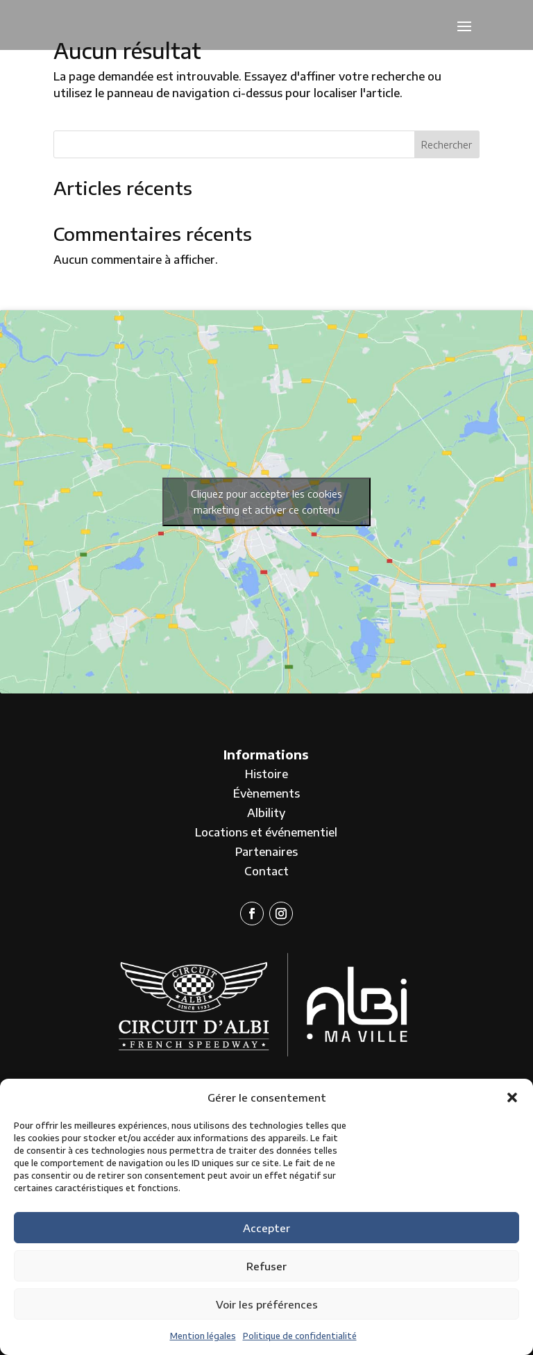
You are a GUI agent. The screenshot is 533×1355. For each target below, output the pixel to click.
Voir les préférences (267, 1304)
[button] (512, 1097)
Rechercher (446, 145)
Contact (266, 871)
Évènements (266, 793)
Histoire (266, 774)
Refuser (266, 1266)
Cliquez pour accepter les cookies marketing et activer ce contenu (266, 502)
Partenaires (266, 852)
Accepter (266, 1228)
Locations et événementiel (266, 832)
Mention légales (203, 1336)
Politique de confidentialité (300, 1336)
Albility (266, 813)
